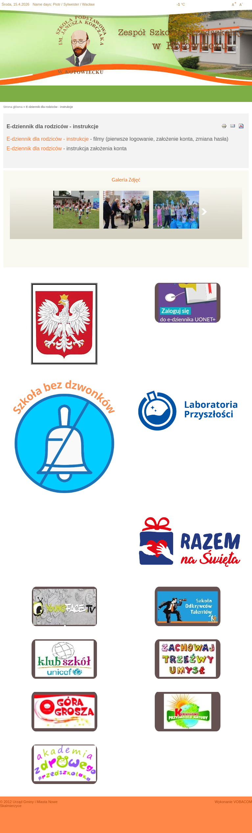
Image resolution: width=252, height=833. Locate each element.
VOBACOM (243, 802)
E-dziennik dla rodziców (34, 148)
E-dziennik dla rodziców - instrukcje (48, 139)
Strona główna (13, 107)
